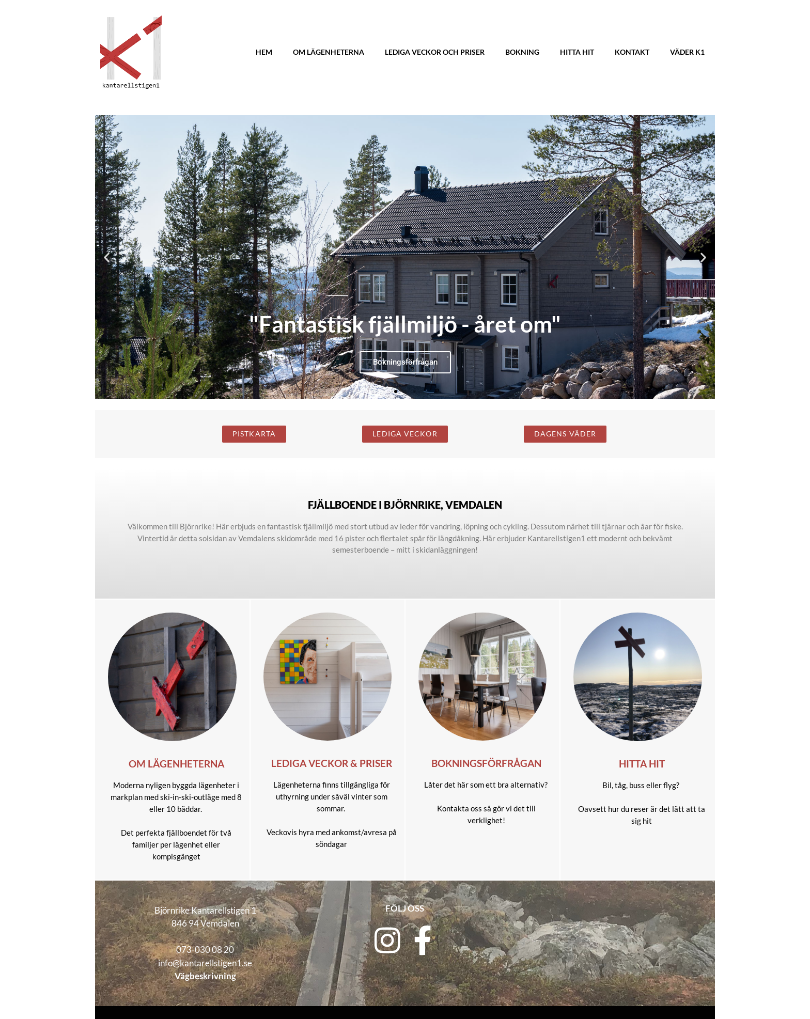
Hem (264, 52)
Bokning (522, 52)
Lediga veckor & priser (331, 763)
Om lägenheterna (328, 52)
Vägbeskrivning (205, 975)
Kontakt (632, 52)
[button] (106, 256)
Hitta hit (577, 52)
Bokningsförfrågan (486, 763)
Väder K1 (687, 52)
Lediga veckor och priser (435, 52)
